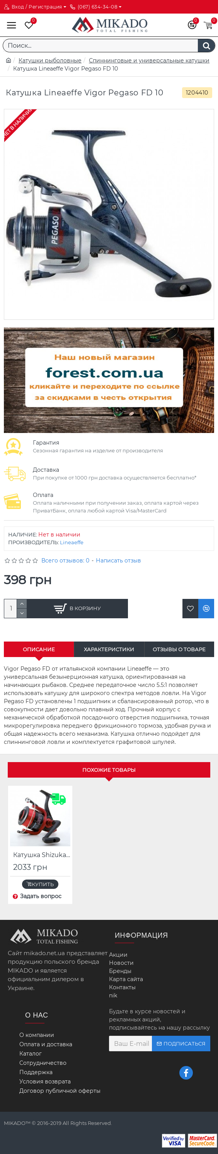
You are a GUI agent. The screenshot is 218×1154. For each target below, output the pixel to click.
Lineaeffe (71, 542)
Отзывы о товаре (179, 649)
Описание (39, 649)
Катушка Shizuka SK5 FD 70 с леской (41, 855)
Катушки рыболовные (50, 60)
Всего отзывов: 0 (65, 560)
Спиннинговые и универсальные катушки (149, 60)
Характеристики (109, 649)
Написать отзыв (118, 560)
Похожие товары (109, 770)
